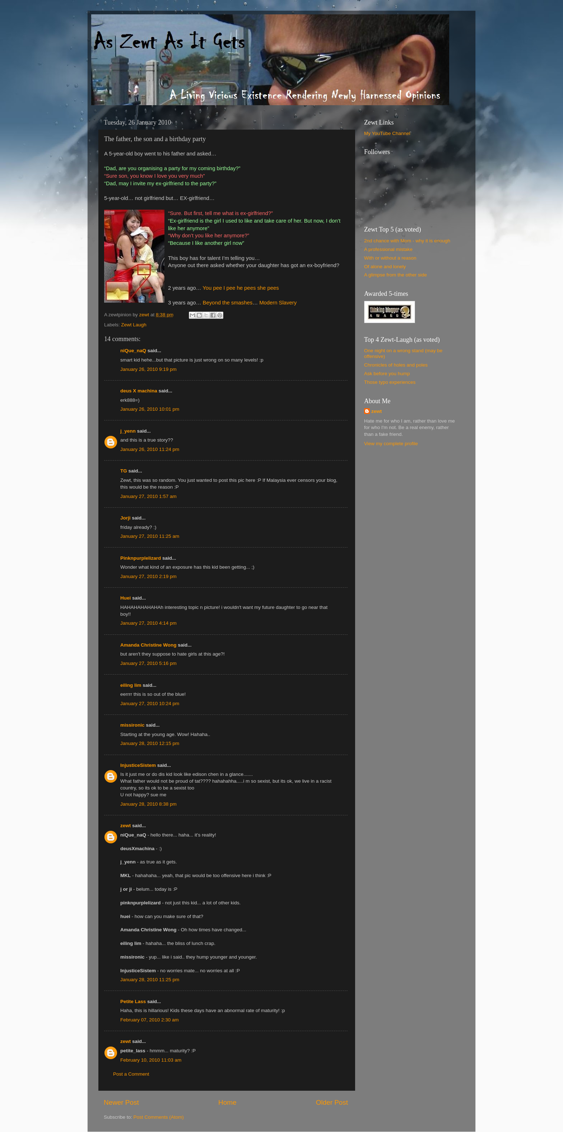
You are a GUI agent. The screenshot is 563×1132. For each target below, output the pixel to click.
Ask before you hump (387, 373)
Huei (125, 598)
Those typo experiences (389, 382)
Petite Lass (133, 1001)
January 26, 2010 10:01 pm (149, 409)
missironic (132, 725)
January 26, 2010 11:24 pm (149, 449)
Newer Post (121, 1102)
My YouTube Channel (387, 133)
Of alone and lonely (385, 266)
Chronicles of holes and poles (396, 365)
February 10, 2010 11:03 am (150, 1060)
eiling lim (130, 685)
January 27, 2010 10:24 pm (149, 703)
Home (227, 1102)
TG (123, 471)
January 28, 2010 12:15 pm (149, 743)
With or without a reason (390, 258)
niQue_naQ (133, 350)
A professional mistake (388, 249)
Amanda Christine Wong (148, 645)
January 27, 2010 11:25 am (149, 536)
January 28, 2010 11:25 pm (149, 979)
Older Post (332, 1102)
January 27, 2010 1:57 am (148, 496)
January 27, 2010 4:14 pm (148, 623)
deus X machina (138, 390)
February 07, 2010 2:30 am (149, 1019)
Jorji (125, 518)
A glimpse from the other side (395, 275)
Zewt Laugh (133, 324)
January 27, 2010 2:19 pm (148, 576)
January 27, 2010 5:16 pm (148, 663)
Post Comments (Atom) (159, 1117)
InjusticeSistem (138, 765)
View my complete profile (391, 443)
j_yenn (128, 431)
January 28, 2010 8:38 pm (148, 804)
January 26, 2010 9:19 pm (148, 369)
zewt (125, 825)
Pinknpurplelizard (140, 558)
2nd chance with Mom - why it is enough (407, 240)
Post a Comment (131, 1074)
